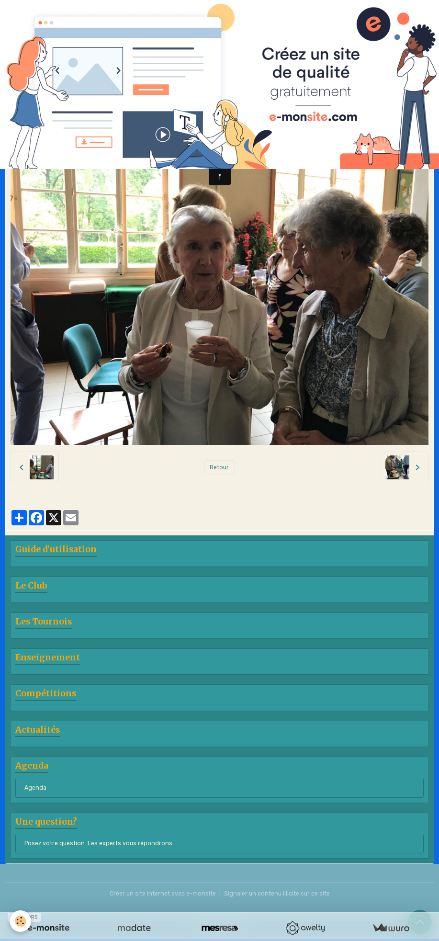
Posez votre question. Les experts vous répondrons (98, 843)
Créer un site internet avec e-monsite (163, 893)
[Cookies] (20, 921)
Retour (219, 467)
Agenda (35, 787)
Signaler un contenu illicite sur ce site (277, 893)
